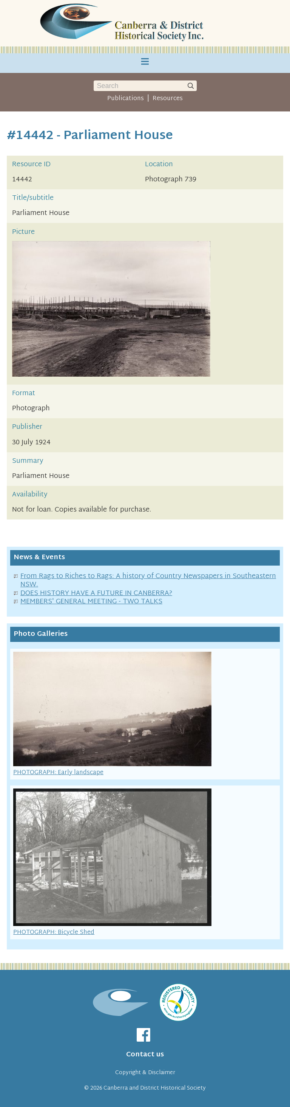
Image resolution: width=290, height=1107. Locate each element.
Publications (125, 98)
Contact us (145, 1054)
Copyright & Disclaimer (145, 1073)
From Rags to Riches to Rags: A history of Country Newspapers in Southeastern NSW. (148, 580)
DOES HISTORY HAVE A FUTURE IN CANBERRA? (96, 593)
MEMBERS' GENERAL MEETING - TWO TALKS (91, 601)
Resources (168, 98)
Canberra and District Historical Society (154, 1088)
